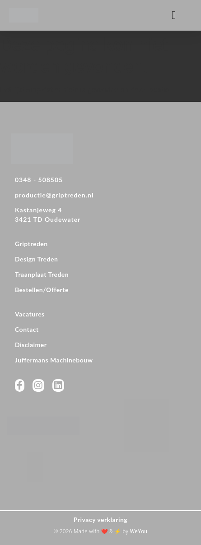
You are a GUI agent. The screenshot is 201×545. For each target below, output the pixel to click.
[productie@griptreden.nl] (100, 196)
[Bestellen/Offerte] (100, 290)
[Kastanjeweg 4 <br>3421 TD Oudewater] (100, 216)
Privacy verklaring (101, 519)
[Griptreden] (100, 244)
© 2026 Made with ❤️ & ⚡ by (100, 531)
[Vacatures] (100, 315)
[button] (174, 15)
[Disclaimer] (100, 345)
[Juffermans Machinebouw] (100, 361)
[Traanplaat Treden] (100, 275)
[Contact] (100, 330)
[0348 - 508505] (100, 180)
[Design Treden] (100, 260)
